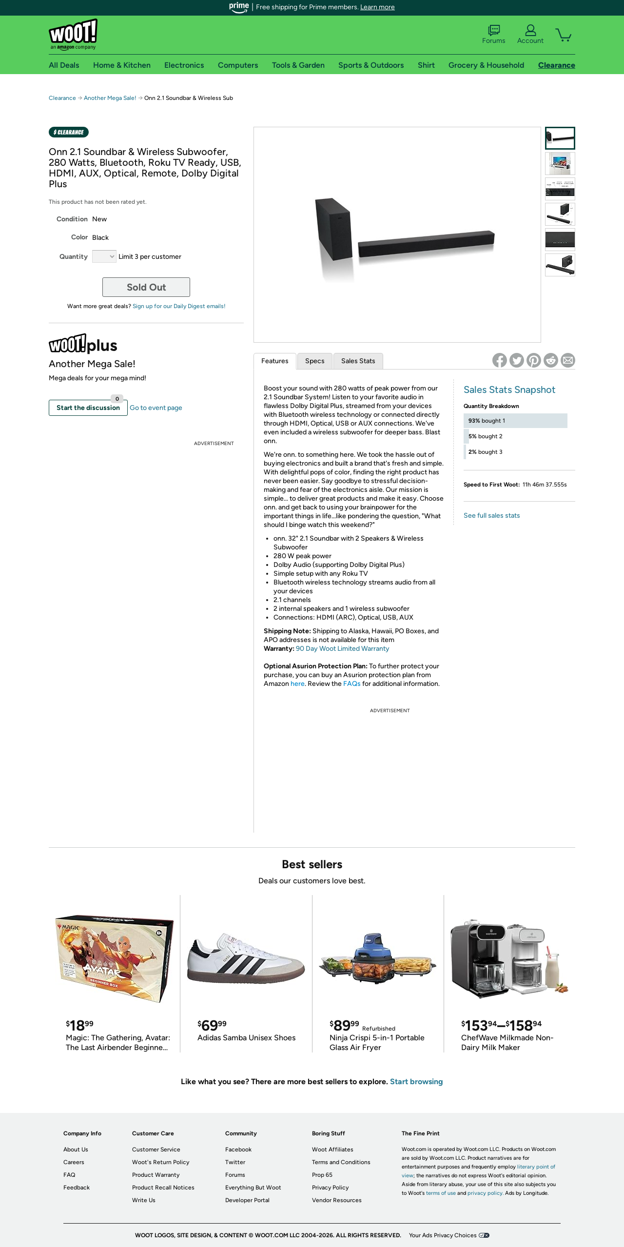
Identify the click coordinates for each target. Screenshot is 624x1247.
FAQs (352, 684)
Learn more (377, 7)
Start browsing (416, 1081)
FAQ (69, 1174)
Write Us (144, 1200)
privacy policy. (486, 1193)
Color (79, 237)
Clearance (62, 98)
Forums (494, 34)
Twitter (235, 1162)
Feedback (76, 1187)
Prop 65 (322, 1174)
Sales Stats (358, 361)
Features (275, 361)
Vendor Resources (337, 1200)
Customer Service (156, 1149)
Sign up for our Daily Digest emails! (179, 306)
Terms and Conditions (341, 1162)
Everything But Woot (253, 1187)
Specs (315, 361)
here (298, 684)
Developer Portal (247, 1200)
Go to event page (156, 408)
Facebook (238, 1149)
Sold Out (146, 287)
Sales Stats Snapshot (510, 389)
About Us (75, 1149)
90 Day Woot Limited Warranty (343, 648)
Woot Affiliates (332, 1149)
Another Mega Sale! (110, 98)
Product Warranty (155, 1174)
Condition (72, 219)
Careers (73, 1162)
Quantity (73, 257)
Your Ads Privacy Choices (443, 1235)
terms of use (441, 1193)
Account (530, 34)
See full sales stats (492, 515)
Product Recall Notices (163, 1187)
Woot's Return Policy (160, 1162)
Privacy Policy (330, 1187)
